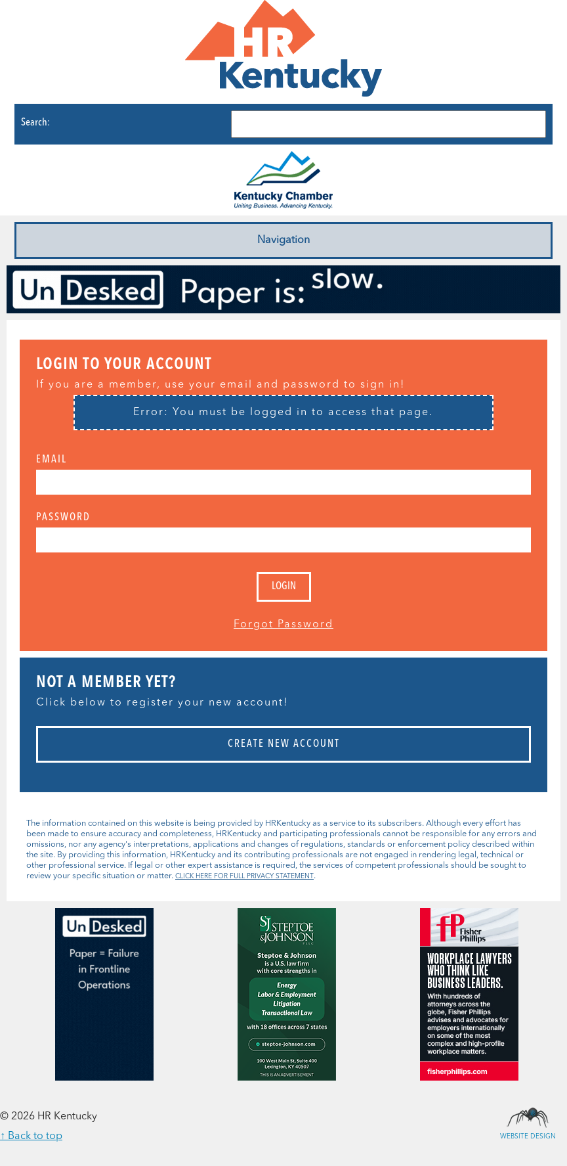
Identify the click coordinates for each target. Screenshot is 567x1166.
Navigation (283, 240)
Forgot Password (283, 624)
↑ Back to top (31, 1136)
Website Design (527, 1116)
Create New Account (284, 744)
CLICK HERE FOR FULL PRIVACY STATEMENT (244, 876)
